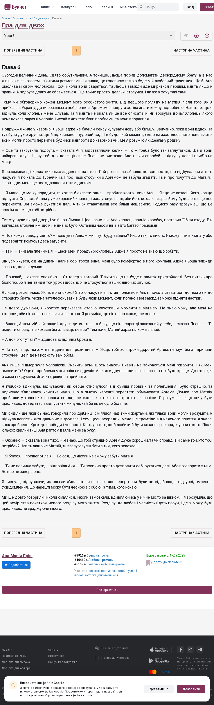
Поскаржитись (107, 590)
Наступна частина (192, 50)
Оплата (53, 649)
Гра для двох (42, 18)
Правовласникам (14, 655)
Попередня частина (23, 50)
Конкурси (68, 7)
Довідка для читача (16, 662)
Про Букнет (56, 655)
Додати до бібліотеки (166, 562)
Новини (7, 649)
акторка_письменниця (101, 575)
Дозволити (191, 689)
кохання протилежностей (107, 571)
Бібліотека (128, 7)
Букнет (6, 18)
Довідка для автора (16, 668)
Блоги (88, 7)
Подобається (16, 565)
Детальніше (158, 689)
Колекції (106, 7)
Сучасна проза (22, 18)
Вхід (190, 7)
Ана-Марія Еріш (17, 556)
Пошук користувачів (62, 662)
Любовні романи (100, 560)
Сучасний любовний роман (106, 564)
